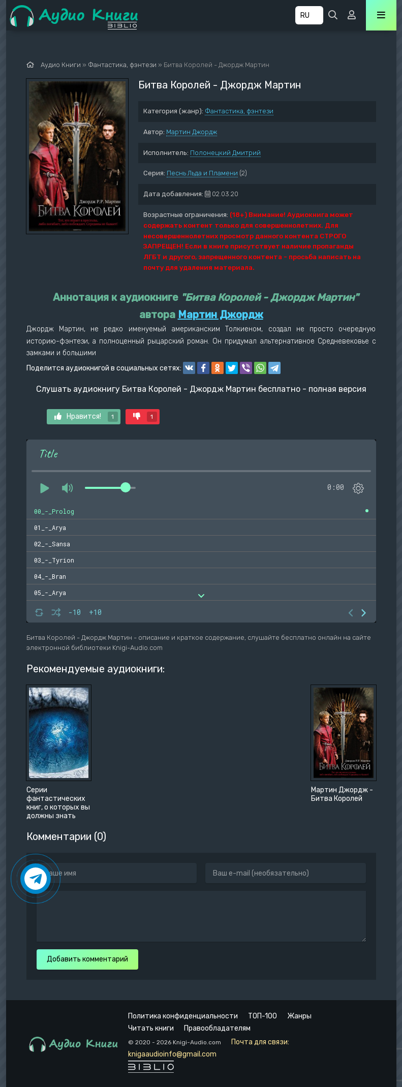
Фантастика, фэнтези (239, 111)
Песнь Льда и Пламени (202, 173)
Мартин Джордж (191, 132)
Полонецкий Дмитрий (225, 153)
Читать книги (151, 1028)
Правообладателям (217, 1028)
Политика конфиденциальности (183, 1016)
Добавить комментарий (87, 959)
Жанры (299, 1016)
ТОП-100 (262, 1016)
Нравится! (86, 417)
